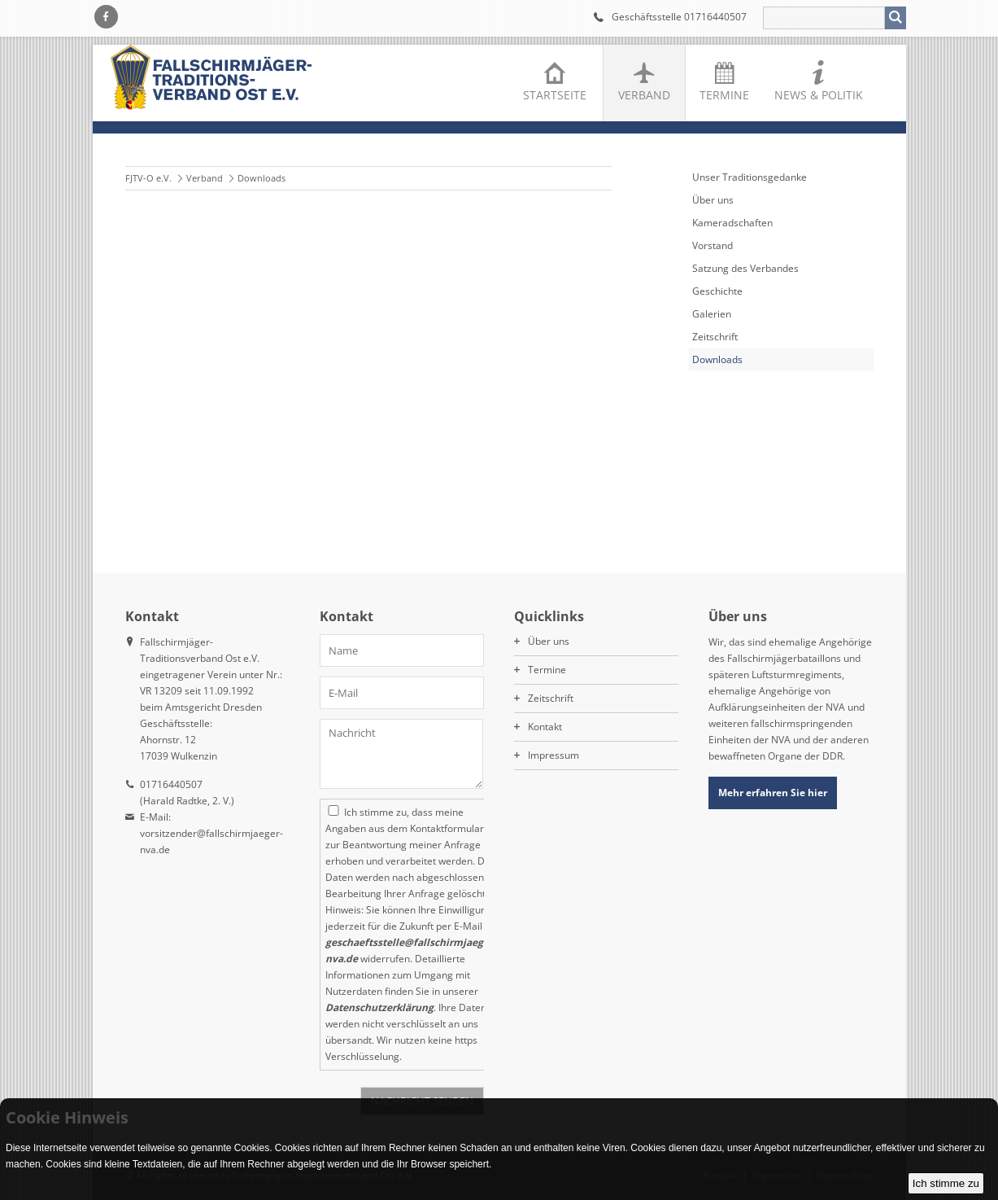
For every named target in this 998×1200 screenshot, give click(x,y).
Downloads (717, 359)
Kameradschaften (732, 223)
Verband (644, 95)
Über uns (713, 200)
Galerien (711, 314)
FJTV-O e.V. (148, 178)
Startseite (554, 95)
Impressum (553, 755)
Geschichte (717, 291)
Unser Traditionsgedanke (749, 177)
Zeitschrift (715, 337)
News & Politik (818, 95)
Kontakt (545, 727)
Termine (724, 95)
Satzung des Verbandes (745, 268)
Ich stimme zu (946, 1183)
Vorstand (712, 245)
